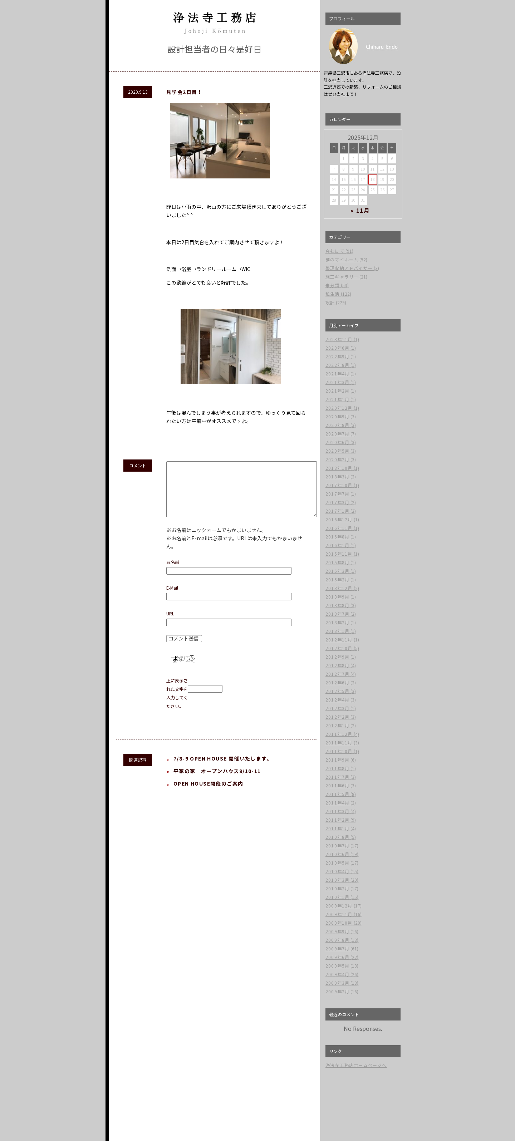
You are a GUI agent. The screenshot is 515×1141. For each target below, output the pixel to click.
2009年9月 (337, 931)
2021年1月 (337, 399)
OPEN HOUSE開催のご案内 (208, 794)
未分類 (332, 285)
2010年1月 (337, 897)
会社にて (334, 251)
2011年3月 (337, 811)
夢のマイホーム (341, 259)
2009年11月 (339, 914)
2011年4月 (337, 803)
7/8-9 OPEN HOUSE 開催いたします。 (222, 769)
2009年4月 (337, 974)
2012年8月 (337, 665)
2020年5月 (337, 451)
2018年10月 (339, 468)
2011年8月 (337, 768)
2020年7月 (337, 434)
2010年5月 (337, 863)
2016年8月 (337, 536)
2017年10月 (339, 485)
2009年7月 (337, 948)
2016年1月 (337, 545)
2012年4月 (337, 700)
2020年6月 (337, 442)
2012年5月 (337, 691)
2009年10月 (339, 923)
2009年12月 (339, 906)
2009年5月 (337, 966)
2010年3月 (337, 880)
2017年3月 (337, 502)
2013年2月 (337, 622)
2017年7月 (337, 494)
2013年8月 (337, 605)
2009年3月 (337, 983)
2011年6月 (337, 785)
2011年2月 (337, 820)
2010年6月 (337, 854)
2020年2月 (337, 459)
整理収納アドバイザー (349, 268)
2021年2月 (337, 391)
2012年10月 (339, 648)
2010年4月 (337, 871)
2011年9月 (337, 760)
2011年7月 (337, 777)
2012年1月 (337, 725)
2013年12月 (339, 588)
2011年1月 (337, 828)
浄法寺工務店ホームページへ (356, 1065)
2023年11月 (339, 339)
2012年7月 (337, 674)
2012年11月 (339, 639)
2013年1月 (337, 631)
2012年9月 (337, 657)
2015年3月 (337, 571)
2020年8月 (337, 425)
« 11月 (360, 210)
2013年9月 (337, 597)
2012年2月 (337, 717)
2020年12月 (339, 408)
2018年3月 (337, 476)
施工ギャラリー (341, 277)
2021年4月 (337, 373)
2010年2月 (337, 888)
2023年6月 (337, 348)
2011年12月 (339, 734)
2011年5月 (337, 794)
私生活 (332, 294)
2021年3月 (337, 382)
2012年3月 (337, 708)
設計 (330, 302)
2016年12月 (339, 519)
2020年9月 (337, 416)
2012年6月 (337, 682)
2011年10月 (339, 751)
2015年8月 (337, 562)
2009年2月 (337, 991)
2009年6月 (337, 957)
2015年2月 (337, 579)
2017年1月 (337, 511)
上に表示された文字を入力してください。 (177, 704)
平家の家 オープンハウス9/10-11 (217, 781)
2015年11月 (339, 554)
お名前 (172, 573)
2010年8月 (337, 837)
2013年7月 (337, 614)
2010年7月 (337, 845)
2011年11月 (339, 742)
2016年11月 (339, 528)
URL (170, 624)
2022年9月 (337, 356)
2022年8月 (337, 365)
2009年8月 (337, 940)
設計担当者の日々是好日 (214, 49)
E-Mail (172, 598)
